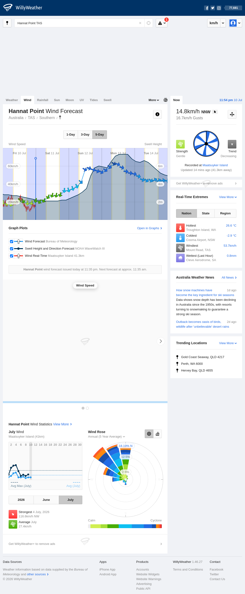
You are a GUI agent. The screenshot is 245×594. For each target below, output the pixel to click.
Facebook (216, 569)
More (152, 100)
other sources (36, 574)
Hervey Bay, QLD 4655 (197, 370)
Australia (16, 118)
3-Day (85, 134)
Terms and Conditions (188, 569)
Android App (108, 574)
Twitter (214, 574)
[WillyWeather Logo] (25, 8)
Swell (107, 100)
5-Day (99, 134)
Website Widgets (147, 574)
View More (226, 197)
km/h (214, 23)
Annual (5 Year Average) (105, 436)
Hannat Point (60, 117)
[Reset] (140, 23)
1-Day (71, 134)
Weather (12, 100)
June (46, 500)
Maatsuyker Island (215, 165)
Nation (186, 213)
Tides (94, 100)
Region (225, 213)
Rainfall (42, 100)
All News (228, 277)
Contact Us (217, 579)
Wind (27, 100)
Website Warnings (148, 579)
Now (176, 100)
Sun (57, 100)
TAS (31, 118)
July (70, 500)
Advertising (143, 584)
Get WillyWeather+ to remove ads (199, 183)
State (206, 213)
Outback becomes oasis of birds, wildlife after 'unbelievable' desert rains (206, 324)
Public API (143, 588)
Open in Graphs (148, 228)
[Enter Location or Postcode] (83, 23)
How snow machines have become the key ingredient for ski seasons (206, 302)
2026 (21, 500)
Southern (47, 118)
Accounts (142, 569)
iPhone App (108, 569)
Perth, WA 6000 (192, 364)
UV (82, 100)
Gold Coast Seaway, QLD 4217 (202, 357)
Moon (70, 100)
